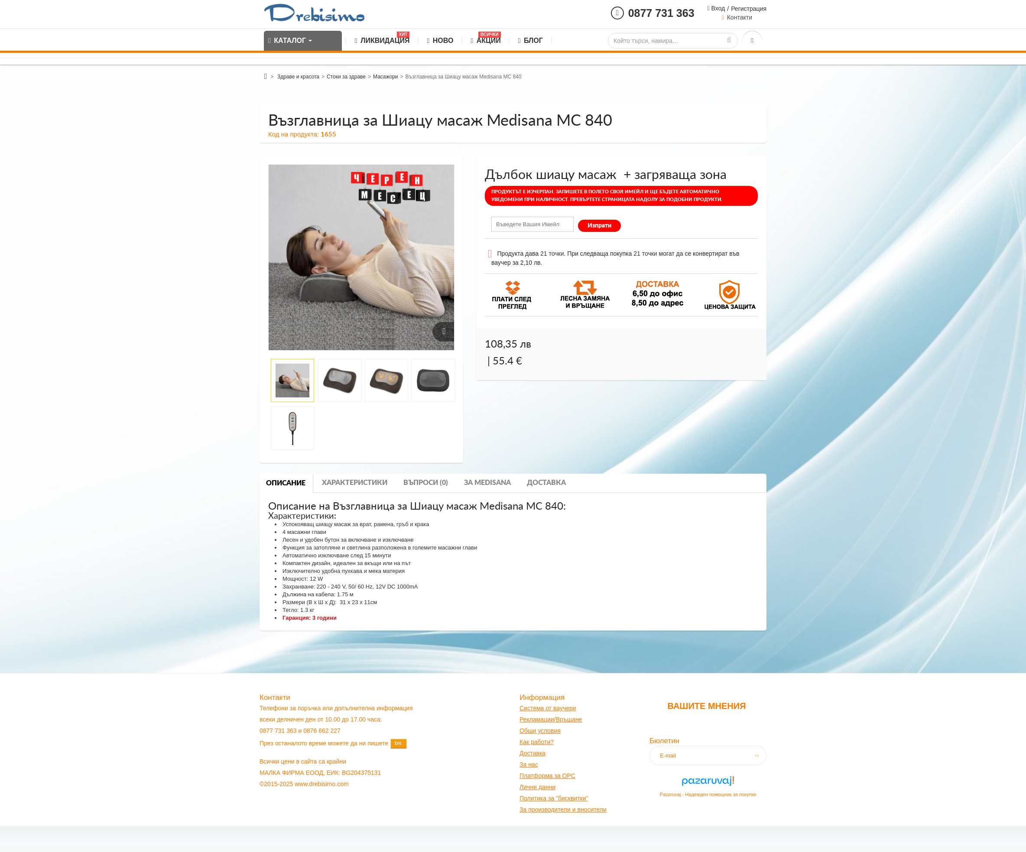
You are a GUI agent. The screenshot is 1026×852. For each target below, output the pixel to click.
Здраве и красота (298, 77)
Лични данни (537, 787)
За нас (528, 764)
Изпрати (599, 226)
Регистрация (748, 8)
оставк (533, 753)
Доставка (546, 482)
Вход (717, 8)
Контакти (739, 17)
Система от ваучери (547, 708)
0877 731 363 (661, 13)
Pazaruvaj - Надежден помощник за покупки (708, 794)
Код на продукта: (293, 134)
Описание (285, 483)
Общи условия (540, 730)
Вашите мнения (706, 706)
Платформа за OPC (547, 775)
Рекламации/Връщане (550, 719)
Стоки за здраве (346, 77)
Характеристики (354, 482)
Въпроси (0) (425, 482)
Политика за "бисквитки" (553, 798)
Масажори (385, 77)
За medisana (487, 482)
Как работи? (536, 741)
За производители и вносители (563, 809)
